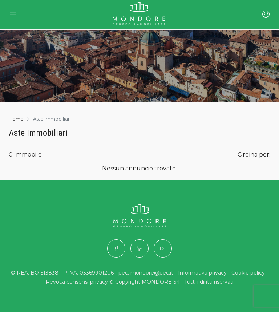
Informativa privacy (202, 273)
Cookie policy (248, 273)
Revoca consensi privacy (77, 282)
